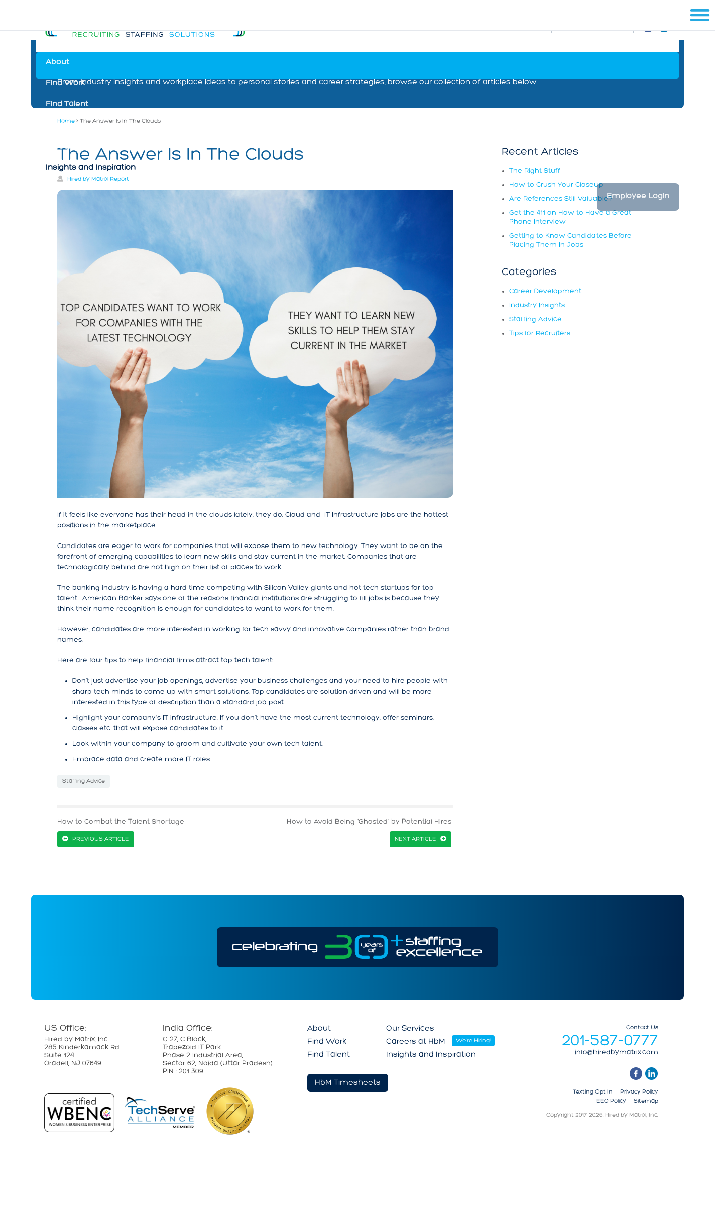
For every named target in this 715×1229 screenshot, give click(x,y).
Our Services (70, 125)
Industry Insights (537, 305)
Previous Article (100, 839)
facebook (636, 1073)
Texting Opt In (593, 1092)
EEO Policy (611, 1101)
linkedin (651, 1073)
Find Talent (67, 104)
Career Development (545, 291)
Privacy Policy (639, 1092)
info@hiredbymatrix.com (616, 1052)
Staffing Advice (83, 781)
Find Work (65, 83)
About (57, 62)
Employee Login (638, 196)
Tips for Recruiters (539, 333)
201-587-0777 (610, 1041)
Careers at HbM (75, 147)
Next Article (415, 839)
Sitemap (646, 1101)
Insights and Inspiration (91, 168)
